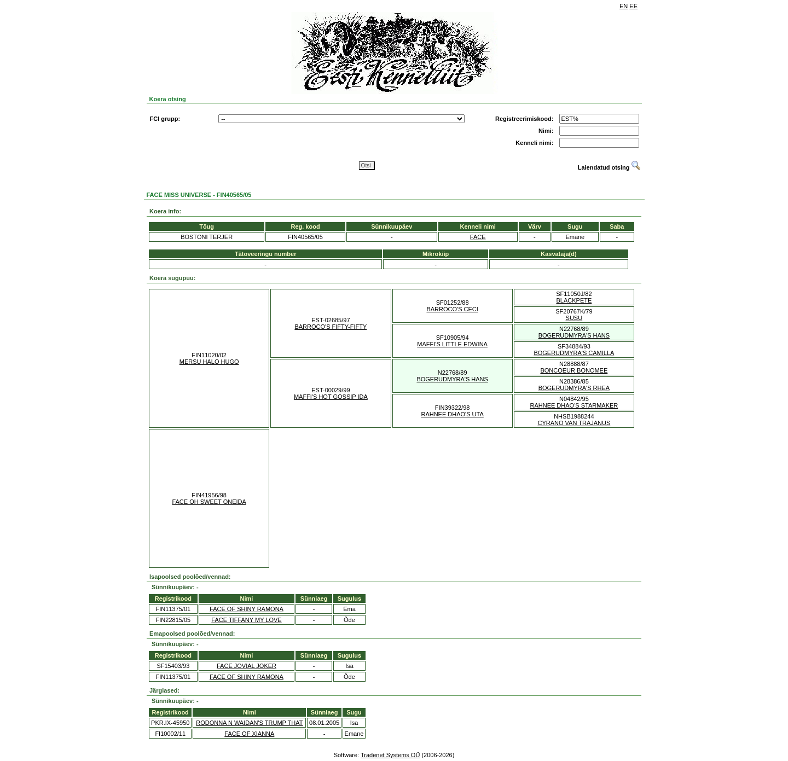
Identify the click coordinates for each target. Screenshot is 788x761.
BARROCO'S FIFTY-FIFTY (330, 326)
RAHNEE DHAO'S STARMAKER (574, 405)
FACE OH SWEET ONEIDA (209, 501)
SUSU (574, 318)
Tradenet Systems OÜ (390, 755)
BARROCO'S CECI (452, 309)
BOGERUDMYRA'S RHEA (574, 388)
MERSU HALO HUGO (209, 361)
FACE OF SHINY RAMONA (246, 609)
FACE (478, 237)
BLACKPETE (574, 300)
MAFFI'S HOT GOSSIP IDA (331, 396)
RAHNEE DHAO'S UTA (452, 414)
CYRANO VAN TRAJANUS (573, 423)
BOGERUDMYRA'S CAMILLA (574, 353)
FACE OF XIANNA (249, 733)
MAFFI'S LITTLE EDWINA (452, 344)
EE (633, 6)
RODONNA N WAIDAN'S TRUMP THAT (249, 722)
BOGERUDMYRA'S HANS (574, 335)
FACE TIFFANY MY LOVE (246, 620)
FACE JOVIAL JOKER (246, 666)
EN (623, 6)
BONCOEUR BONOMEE (573, 370)
